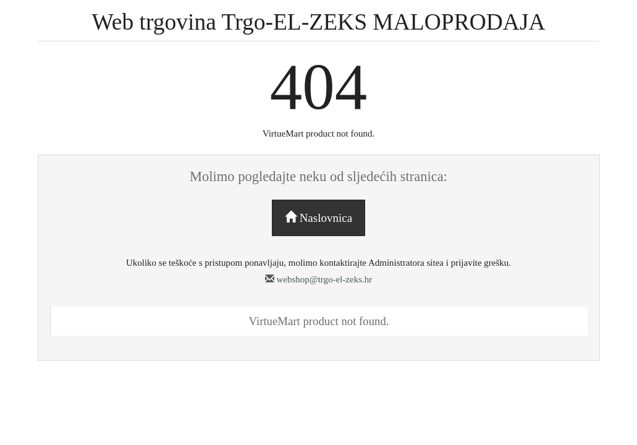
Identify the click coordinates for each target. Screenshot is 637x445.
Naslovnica (318, 217)
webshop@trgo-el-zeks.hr (319, 279)
